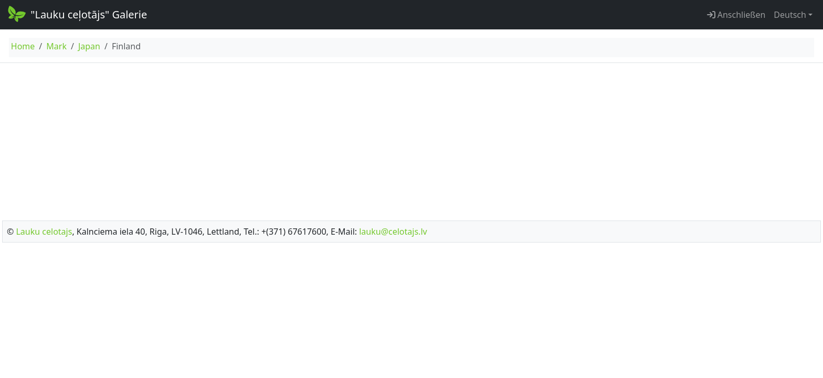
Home (23, 46)
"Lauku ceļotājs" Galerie (76, 14)
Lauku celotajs (44, 231)
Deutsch (790, 14)
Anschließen (736, 14)
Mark (56, 46)
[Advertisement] (411, 138)
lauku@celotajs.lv (393, 231)
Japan (89, 46)
